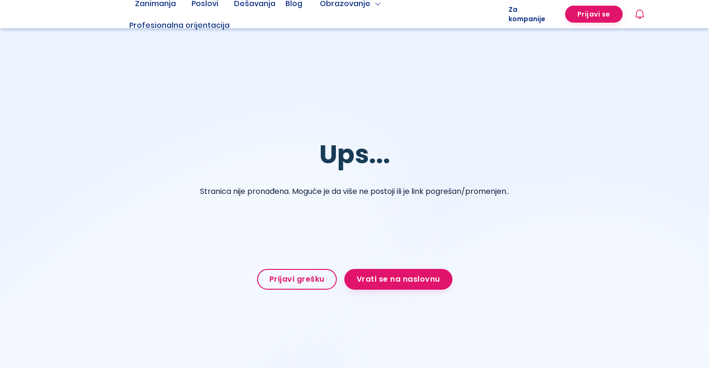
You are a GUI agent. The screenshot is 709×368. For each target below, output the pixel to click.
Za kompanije (527, 14)
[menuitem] (191, 25)
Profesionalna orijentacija (179, 25)
